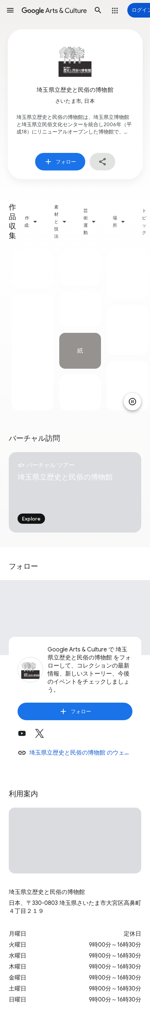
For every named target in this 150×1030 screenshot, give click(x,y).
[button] (10, 10)
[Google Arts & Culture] (54, 10)
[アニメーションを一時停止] (132, 401)
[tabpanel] (32, 329)
